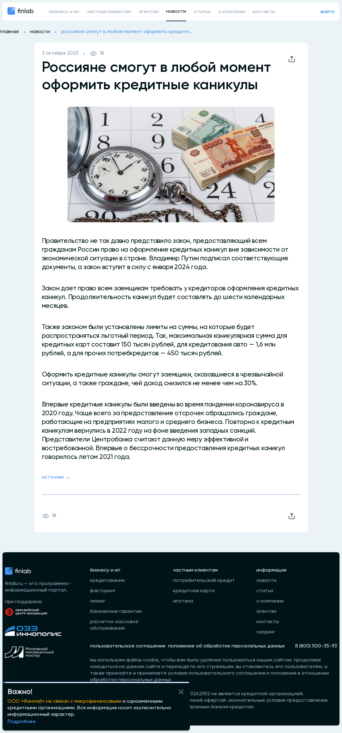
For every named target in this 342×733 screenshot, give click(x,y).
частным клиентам (109, 11)
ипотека (183, 601)
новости (176, 11)
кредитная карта (194, 590)
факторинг (103, 590)
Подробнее (21, 721)
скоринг (265, 632)
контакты (264, 11)
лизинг (97, 601)
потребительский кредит (204, 580)
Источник (57, 478)
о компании (231, 11)
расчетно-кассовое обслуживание (114, 625)
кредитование (107, 580)
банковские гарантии (116, 611)
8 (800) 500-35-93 (316, 646)
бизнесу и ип (64, 11)
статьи (202, 11)
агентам (149, 11)
